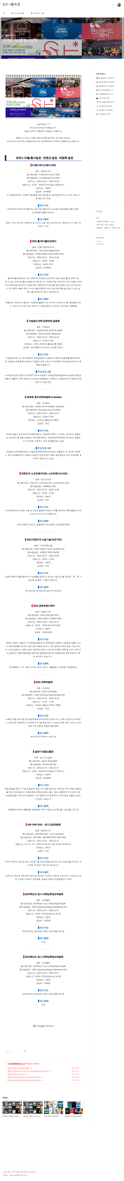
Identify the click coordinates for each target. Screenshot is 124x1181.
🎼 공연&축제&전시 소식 (16, 1064)
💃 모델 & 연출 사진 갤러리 (105, 82)
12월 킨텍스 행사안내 (15, 1074)
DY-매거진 (11, 4)
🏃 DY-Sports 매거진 (104, 106)
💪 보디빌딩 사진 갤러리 (104, 110)
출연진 (112, 225)
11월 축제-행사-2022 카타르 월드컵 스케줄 (23, 1080)
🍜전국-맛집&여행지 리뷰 (105, 102)
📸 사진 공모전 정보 (103, 98)
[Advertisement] (43, 1026)
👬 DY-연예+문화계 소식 (104, 90)
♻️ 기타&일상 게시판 (103, 114)
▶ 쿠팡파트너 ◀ (37, 13)
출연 (118, 228)
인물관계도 (99, 228)
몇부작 (114, 228)
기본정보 (98, 221)
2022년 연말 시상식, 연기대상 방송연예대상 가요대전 (27, 1071)
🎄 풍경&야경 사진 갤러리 (105, 86)
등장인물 (105, 221)
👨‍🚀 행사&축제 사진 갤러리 (105, 78)
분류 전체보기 (100, 74)
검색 (113, 5)
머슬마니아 (107, 228)
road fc (112, 221)
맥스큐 (106, 225)
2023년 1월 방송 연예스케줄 (18, 1068)
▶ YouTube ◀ (18, 13)
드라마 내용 (99, 225)
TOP (119, 1173)
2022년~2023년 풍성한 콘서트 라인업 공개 (23, 1077)
